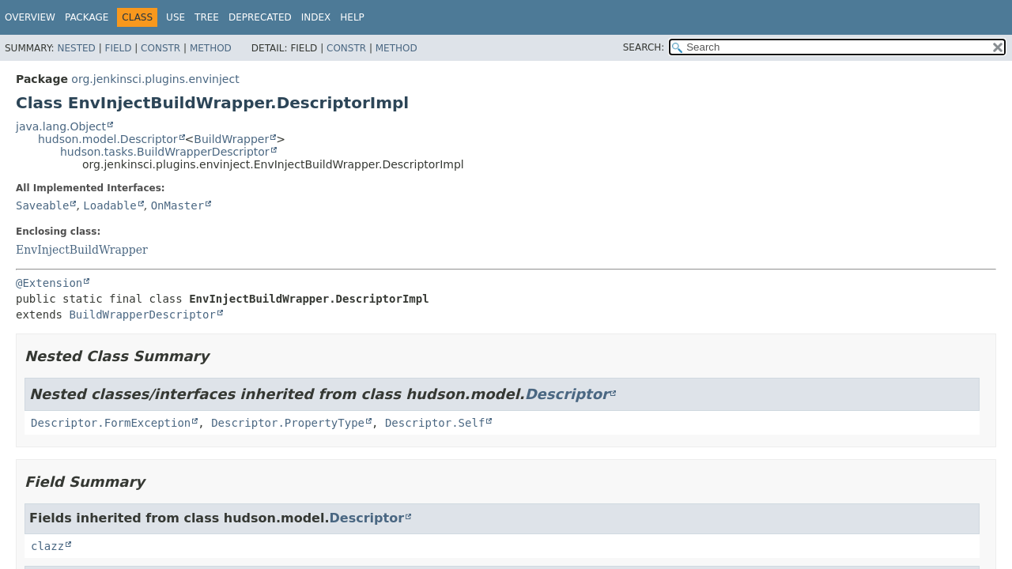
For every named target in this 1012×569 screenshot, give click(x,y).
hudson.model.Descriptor (108, 139)
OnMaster (177, 205)
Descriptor (567, 394)
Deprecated (260, 17)
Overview (30, 17)
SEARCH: (644, 47)
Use (175, 17)
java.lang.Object (61, 126)
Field (117, 48)
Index (316, 17)
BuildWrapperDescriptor (142, 314)
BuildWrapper (231, 139)
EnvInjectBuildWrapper (82, 249)
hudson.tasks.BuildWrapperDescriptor (165, 151)
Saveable (42, 205)
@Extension (49, 283)
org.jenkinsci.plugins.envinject (155, 79)
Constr (160, 48)
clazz (47, 546)
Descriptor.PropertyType (287, 422)
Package (86, 17)
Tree (206, 17)
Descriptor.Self (435, 422)
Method (211, 48)
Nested (76, 48)
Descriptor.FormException (111, 422)
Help (352, 17)
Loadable (109, 205)
